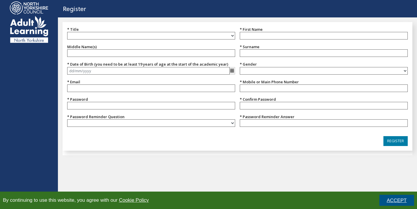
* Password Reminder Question (96, 116)
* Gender (248, 64)
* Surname (249, 46)
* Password (77, 99)
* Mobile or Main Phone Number (269, 81)
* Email (73, 81)
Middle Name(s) (82, 46)
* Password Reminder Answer (267, 116)
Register (74, 8)
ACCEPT (397, 200)
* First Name (251, 29)
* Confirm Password (258, 99)
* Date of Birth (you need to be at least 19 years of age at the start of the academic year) (147, 64)
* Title (73, 29)
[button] (395, 141)
